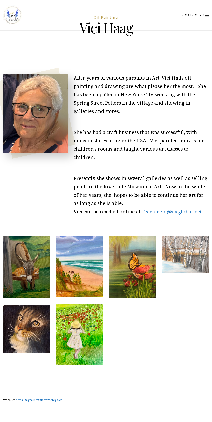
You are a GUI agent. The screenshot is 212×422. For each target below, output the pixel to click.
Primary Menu (194, 15)
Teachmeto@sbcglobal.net (172, 212)
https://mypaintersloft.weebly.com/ (39, 400)
